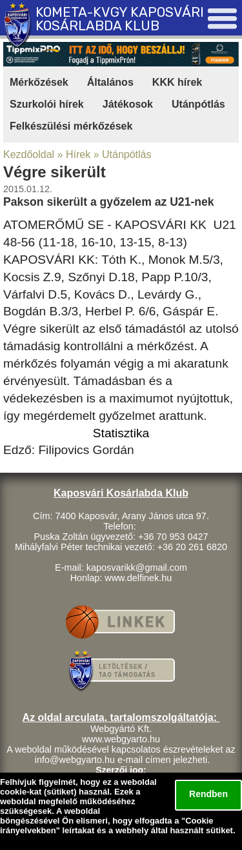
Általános (110, 82)
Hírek (78, 154)
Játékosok (128, 104)
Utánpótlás (198, 104)
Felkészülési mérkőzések (71, 126)
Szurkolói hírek (47, 104)
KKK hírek (177, 82)
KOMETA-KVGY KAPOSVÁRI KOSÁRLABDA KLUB (119, 19)
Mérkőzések (39, 82)
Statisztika (121, 433)
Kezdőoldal (28, 154)
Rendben (208, 794)
